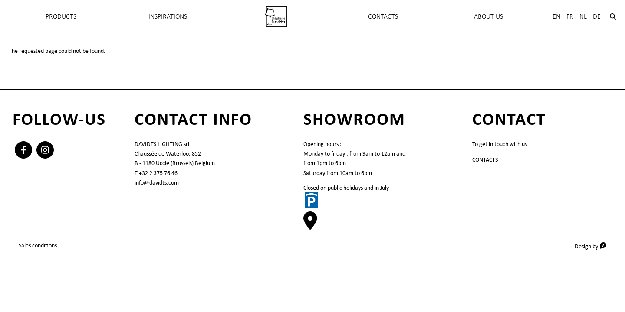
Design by (593, 246)
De (597, 16)
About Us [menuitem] (488, 16)
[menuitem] (276, 16)
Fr (569, 16)
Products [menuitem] (61, 16)
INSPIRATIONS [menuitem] (167, 16)
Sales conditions (38, 245)
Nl (583, 16)
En (556, 16)
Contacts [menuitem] (383, 16)
